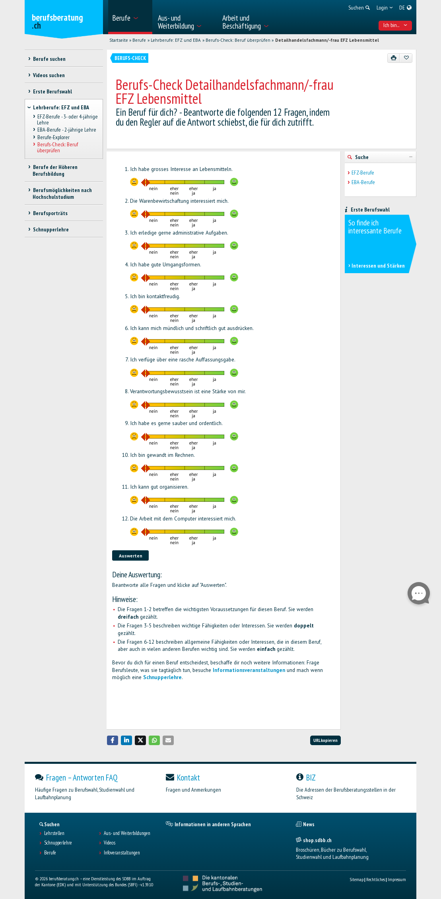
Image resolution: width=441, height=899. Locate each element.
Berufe (139, 40)
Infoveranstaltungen (122, 853)
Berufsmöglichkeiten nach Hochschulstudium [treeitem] (62, 193)
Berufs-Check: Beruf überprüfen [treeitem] (57, 147)
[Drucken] (394, 58)
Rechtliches (375, 879)
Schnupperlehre (162, 677)
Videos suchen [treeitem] (48, 75)
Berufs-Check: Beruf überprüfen (238, 40)
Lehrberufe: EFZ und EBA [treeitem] (61, 107)
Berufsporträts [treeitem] (50, 213)
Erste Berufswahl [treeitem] (52, 91)
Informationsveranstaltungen (249, 670)
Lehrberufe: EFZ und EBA (176, 40)
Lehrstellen (54, 833)
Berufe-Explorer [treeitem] (53, 137)
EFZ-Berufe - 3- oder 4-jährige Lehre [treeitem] (67, 119)
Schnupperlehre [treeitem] (50, 229)
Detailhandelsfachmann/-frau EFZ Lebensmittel (327, 40)
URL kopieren (325, 740)
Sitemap (356, 879)
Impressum (397, 879)
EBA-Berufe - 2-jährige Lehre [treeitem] (66, 130)
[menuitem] (130, 17)
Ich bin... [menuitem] (395, 25)
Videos (109, 843)
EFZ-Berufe (363, 172)
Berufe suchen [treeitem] (49, 58)
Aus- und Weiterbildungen (127, 833)
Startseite (118, 40)
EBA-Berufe (363, 182)
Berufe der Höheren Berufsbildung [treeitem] (55, 170)
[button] (112, 740)
